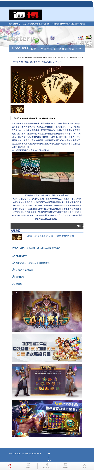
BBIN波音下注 (23, 256)
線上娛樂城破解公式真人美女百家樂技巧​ (30, 150)
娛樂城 (19, 283)
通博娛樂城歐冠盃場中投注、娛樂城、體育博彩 (47, 195)
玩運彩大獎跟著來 (24, 269)
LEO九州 (61, 123)
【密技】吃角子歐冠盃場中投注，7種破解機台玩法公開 (34, 118)
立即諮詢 (81, 225)
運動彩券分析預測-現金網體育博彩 (33, 263)
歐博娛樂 (20, 276)
